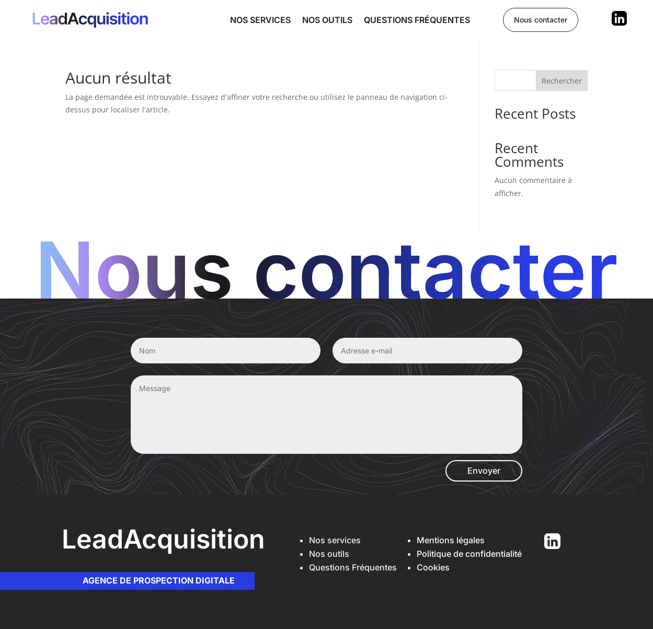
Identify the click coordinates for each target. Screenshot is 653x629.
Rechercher (562, 81)
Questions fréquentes (417, 20)
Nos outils (327, 20)
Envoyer (483, 470)
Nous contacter (540, 19)
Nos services (260, 20)
